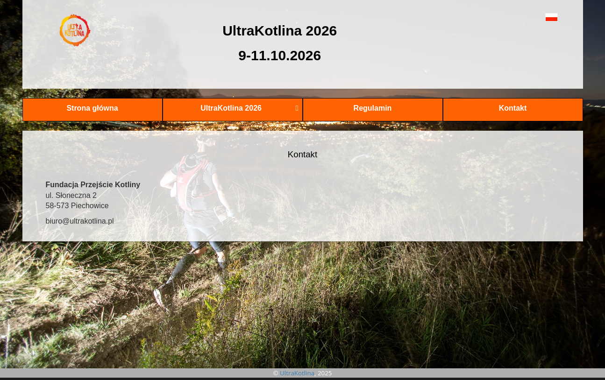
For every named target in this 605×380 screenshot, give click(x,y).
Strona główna (92, 108)
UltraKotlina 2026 (249, 108)
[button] (530, 17)
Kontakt (513, 108)
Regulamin (373, 108)
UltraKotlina (297, 373)
